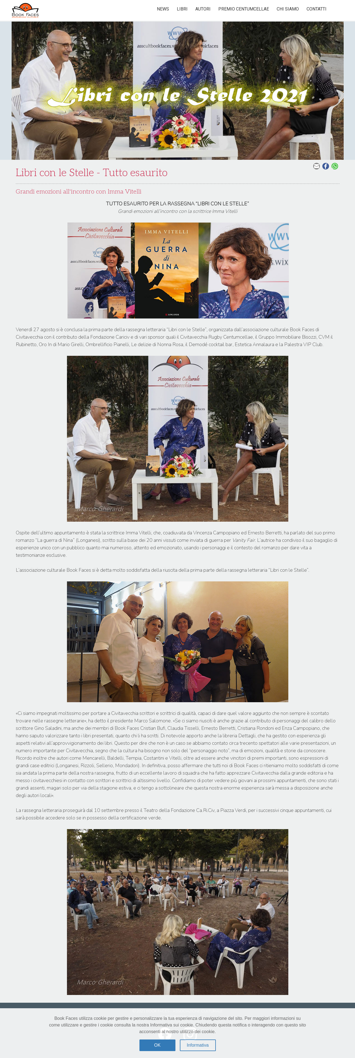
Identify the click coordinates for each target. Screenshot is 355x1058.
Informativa (198, 1045)
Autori (203, 9)
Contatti (317, 9)
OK (157, 1045)
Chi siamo (288, 9)
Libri (182, 9)
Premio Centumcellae (243, 9)
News (163, 9)
